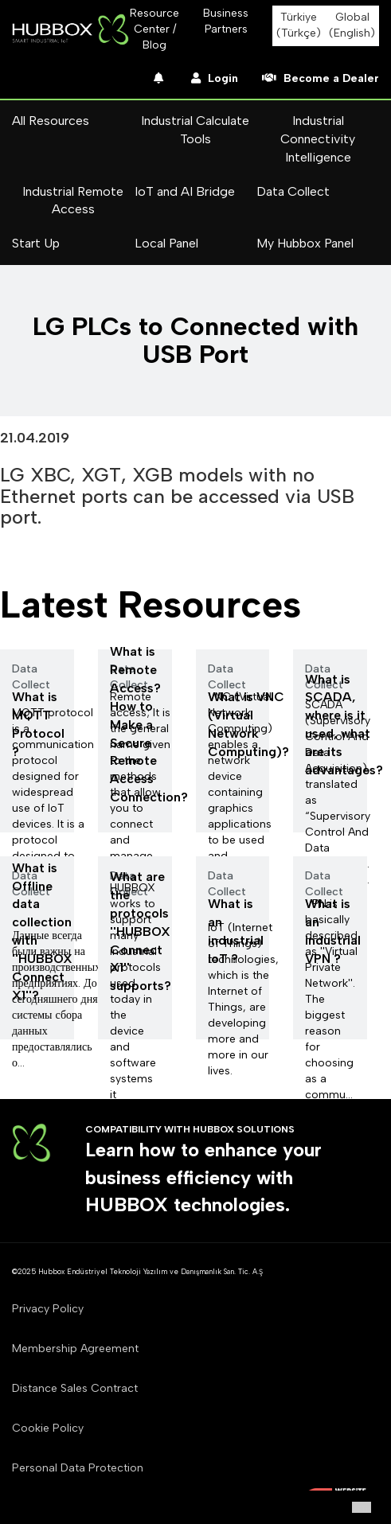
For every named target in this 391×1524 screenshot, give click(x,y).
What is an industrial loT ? (236, 931)
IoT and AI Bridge (185, 191)
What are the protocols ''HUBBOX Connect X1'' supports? (140, 931)
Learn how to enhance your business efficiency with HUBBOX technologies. (203, 1177)
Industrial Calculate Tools (195, 129)
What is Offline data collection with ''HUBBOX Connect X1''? (42, 931)
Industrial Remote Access (72, 200)
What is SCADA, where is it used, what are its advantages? (344, 725)
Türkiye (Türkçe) (298, 25)
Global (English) (352, 25)
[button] (361, 1507)
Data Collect (293, 191)
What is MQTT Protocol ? (38, 724)
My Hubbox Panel (305, 243)
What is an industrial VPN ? (333, 931)
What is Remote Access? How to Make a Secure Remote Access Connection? (149, 724)
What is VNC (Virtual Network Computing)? (248, 724)
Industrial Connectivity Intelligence (317, 139)
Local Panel (166, 243)
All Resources (50, 120)
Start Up (36, 243)
